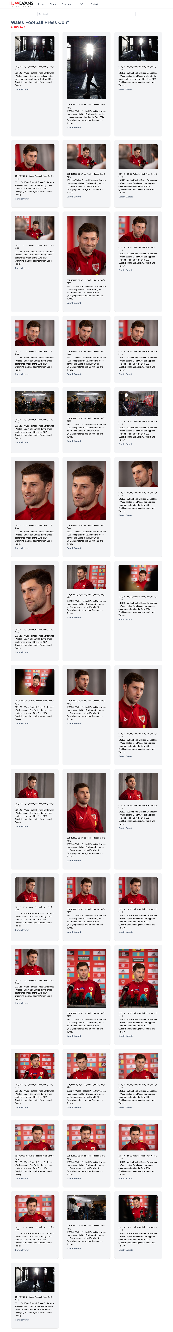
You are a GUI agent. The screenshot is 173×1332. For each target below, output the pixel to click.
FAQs (81, 4)
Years (53, 4)
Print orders (67, 4)
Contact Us (96, 4)
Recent (41, 4)
